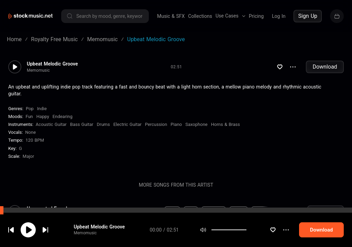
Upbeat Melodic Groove (104, 233)
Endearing (63, 116)
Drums (103, 124)
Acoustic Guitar (51, 124)
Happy (42, 116)
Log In (278, 16)
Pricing (256, 16)
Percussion (156, 124)
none (30, 132)
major (28, 156)
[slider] (254, 236)
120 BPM (34, 140)
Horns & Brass (225, 124)
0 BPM (125, 211)
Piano (176, 124)
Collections (200, 16)
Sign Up (307, 16)
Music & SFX (171, 16)
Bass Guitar (82, 124)
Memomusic (90, 239)
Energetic (213, 211)
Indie (42, 108)
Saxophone (196, 124)
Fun (29, 116)
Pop (30, 108)
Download (324, 66)
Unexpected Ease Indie (51, 208)
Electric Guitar (127, 124)
